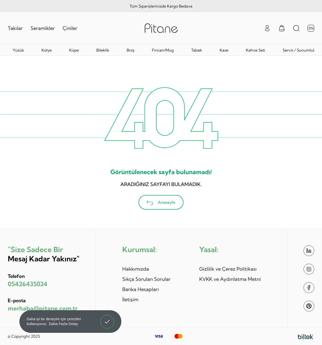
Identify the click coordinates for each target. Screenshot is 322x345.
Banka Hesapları (140, 289)
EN (311, 28)
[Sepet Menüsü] (281, 28)
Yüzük (18, 50)
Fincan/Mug (163, 50)
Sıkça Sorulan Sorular (146, 279)
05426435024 (27, 284)
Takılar (15, 28)
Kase (224, 50)
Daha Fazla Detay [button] (63, 324)
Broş (130, 50)
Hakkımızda (135, 269)
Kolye (46, 50)
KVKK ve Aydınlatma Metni (230, 279)
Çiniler (70, 28)
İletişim (130, 299)
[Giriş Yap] (267, 27)
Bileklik (102, 50)
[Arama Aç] (296, 28)
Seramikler (43, 28)
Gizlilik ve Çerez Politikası (228, 269)
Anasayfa (161, 202)
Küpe (74, 50)
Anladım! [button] (107, 318)
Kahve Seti (255, 50)
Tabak (196, 50)
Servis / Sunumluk (299, 50)
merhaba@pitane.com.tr (43, 308)
